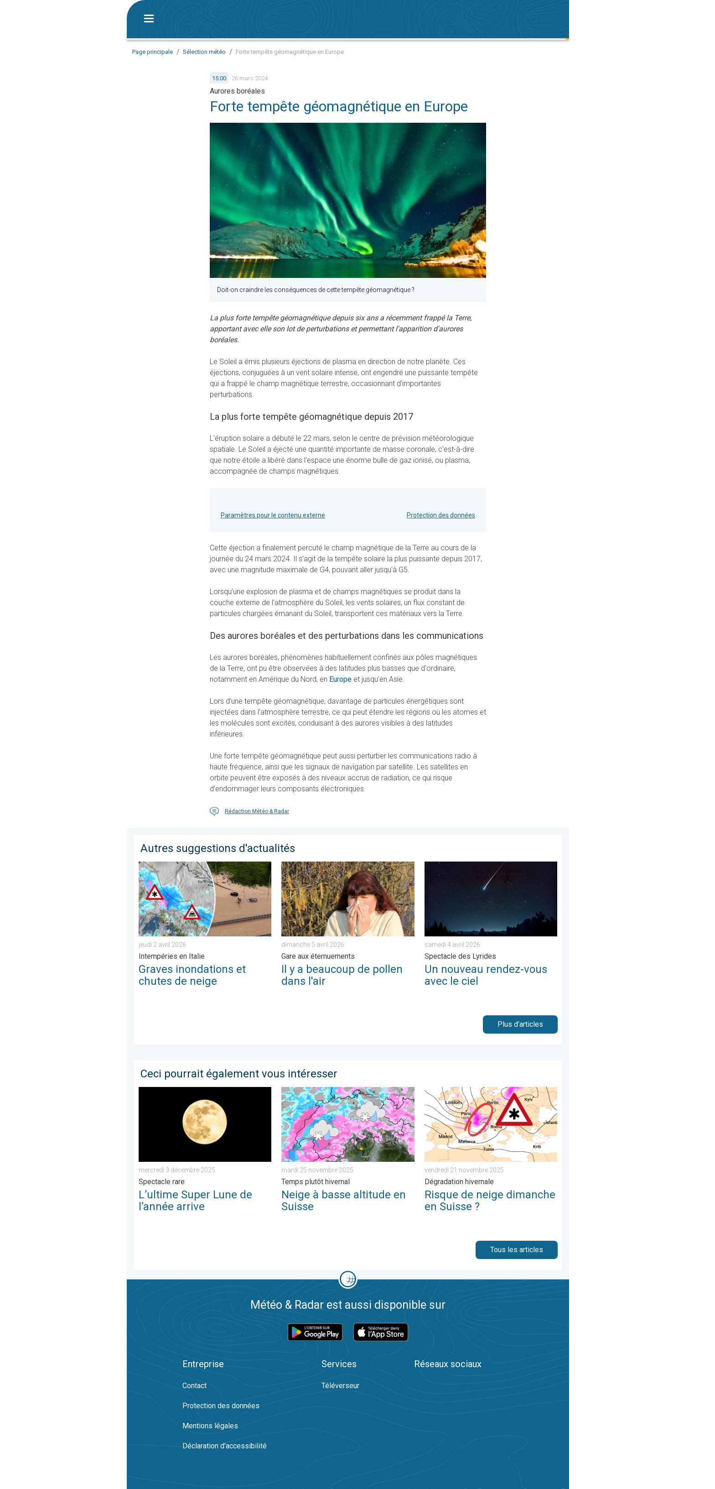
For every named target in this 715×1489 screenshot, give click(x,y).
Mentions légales (210, 1425)
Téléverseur (340, 1385)
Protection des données (441, 515)
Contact (194, 1385)
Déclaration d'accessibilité (224, 1446)
